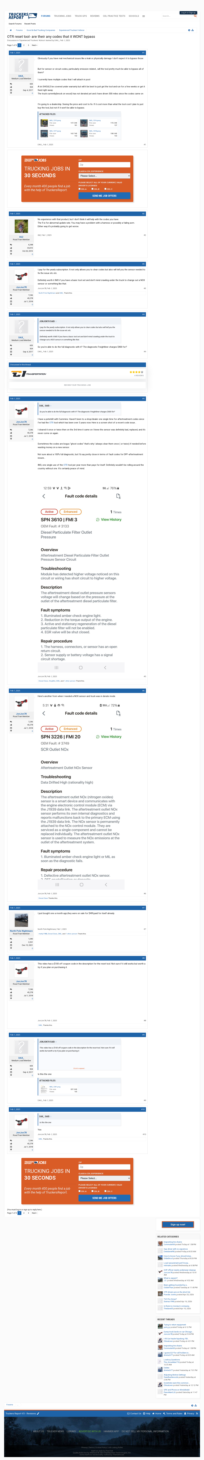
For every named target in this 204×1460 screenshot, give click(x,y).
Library (71, 1431)
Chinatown (168, 1341)
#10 (142, 1109)
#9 (143, 1035)
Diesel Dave (43, 681)
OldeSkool (168, 1258)
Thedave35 (168, 1308)
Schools (134, 16)
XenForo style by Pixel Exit (102, 1451)
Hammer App (111, 1431)
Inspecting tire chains (173, 1242)
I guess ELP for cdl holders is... (177, 1353)
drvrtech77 (168, 1355)
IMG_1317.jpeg (55, 131)
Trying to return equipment (175, 1325)
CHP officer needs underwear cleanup (180, 1270)
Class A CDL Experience (91, 171)
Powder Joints (170, 1294)
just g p (167, 1327)
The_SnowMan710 (171, 1362)
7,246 (30, 295)
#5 (143, 398)
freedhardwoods (171, 1377)
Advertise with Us (90, 1431)
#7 (143, 908)
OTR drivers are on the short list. (177, 1292)
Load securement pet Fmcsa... (176, 1263)
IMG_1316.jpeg (95, 120)
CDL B (95, 189)
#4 (143, 314)
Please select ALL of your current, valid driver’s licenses (100, 184)
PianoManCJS (170, 1392)
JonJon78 (21, 287)
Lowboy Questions (172, 1360)
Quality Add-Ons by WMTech (102, 1453)
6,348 (30, 245)
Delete (166, 1368)
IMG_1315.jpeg (55, 120)
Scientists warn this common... (177, 1383)
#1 (143, 53)
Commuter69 (169, 1244)
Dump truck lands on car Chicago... (178, 1332)
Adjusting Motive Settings (175, 1375)
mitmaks (167, 1265)
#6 (143, 691)
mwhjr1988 (43, 934)
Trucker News (55, 1431)
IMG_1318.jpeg (95, 131)
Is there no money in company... (177, 1306)
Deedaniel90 (169, 1251)
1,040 (30, 939)
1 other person (70, 681)
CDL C (108, 189)
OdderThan (168, 1287)
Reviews (94, 16)
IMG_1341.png (54, 1087)
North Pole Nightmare (47, 293)
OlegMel (52, 681)
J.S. (165, 1280)
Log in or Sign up (188, 12)
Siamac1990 (169, 1301)
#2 (143, 214)
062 (21, 237)
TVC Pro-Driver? (170, 1299)
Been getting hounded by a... (176, 1285)
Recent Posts (30, 24)
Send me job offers (104, 195)
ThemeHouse (118, 1455)
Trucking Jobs (62, 16)
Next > (34, 45)
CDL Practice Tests (114, 16)
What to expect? (171, 1278)
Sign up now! (178, 1224)
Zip (80, 160)
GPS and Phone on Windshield (176, 1390)
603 (31, 84)
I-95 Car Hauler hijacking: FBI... (176, 1339)
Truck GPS (81, 16)
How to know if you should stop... (178, 1256)
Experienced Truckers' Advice (32, 40)
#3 (143, 264)
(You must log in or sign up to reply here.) (24, 1209)
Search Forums (15, 24)
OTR (51, 422)
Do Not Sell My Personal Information (145, 1431)
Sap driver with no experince (176, 1249)
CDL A (82, 189)
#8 (143, 958)
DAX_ (56, 40)
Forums (45, 16)
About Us (38, 1431)
